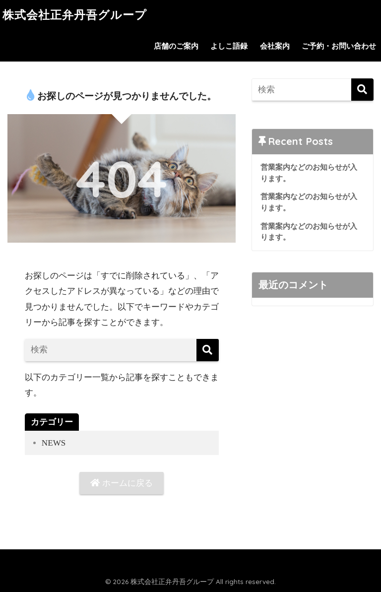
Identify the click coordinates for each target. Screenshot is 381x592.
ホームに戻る (121, 483)
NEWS (53, 443)
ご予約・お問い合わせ (339, 46)
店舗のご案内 (176, 46)
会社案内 (275, 46)
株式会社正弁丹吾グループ (74, 15)
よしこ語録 (229, 46)
